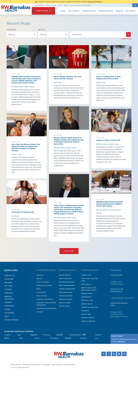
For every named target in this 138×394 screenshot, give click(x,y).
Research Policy (70, 364)
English (7, 335)
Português (54, 338)
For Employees (116, 275)
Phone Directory (66, 296)
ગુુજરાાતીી (59, 335)
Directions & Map (65, 292)
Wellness (85, 310)
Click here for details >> (95, 1)
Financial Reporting (45, 299)
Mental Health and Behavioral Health (88, 289)
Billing (66, 5)
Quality (39, 278)
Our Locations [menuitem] (73, 11)
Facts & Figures (43, 282)
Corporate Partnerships (46, 308)
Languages (9, 306)
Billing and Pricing (66, 282)
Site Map (40, 312)
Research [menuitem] (119, 11)
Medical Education (9, 298)
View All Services (88, 321)
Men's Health (86, 284)
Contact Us (10, 275)
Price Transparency (67, 285)
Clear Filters (126, 39)
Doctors (8, 282)
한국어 (6, 338)
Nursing (8, 302)
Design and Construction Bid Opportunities (119, 314)
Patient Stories (11, 320)
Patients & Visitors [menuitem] (106, 11)
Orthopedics (86, 297)
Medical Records (66, 299)
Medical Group (65, 302)
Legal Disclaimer (57, 364)
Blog (7, 316)
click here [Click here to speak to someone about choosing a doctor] (121, 341)
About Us (40, 275)
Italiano (98, 335)
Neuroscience (86, 293)
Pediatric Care (87, 300)
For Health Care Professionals (80, 5)
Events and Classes (44, 285)
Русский (68, 338)
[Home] (16, 9)
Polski (37, 338)
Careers (54, 5)
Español (83, 338)
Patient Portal (65, 275)
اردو (96, 338)
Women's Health (87, 317)
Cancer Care (86, 275)
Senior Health (87, 304)
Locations (9, 279)
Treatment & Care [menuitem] (89, 11)
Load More (69, 251)
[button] (135, 5)
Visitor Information (67, 289)
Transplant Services (89, 307)
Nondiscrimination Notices (32, 364)
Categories (11, 30)
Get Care (8, 286)
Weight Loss (86, 314)
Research (9, 293)
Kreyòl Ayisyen (75, 335)
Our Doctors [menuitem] (130, 11)
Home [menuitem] (63, 11)
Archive (41, 30)
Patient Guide (64, 306)
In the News (41, 292)
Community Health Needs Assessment (46, 304)
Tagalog (33, 335)
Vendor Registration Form (118, 304)
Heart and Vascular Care (89, 280)
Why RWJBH (39, 5)
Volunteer (9, 313)
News (60, 5)
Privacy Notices (16, 364)
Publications (42, 296)
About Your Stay (65, 278)
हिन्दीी (84, 335)
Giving (47, 5)
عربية (19, 335)
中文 (21, 338)
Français (46, 335)
